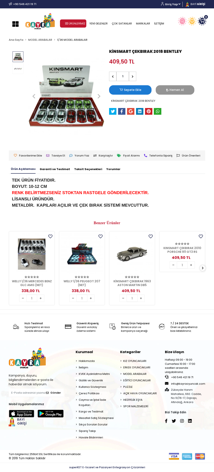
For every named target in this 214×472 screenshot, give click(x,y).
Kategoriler (130, 352)
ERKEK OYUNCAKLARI (136, 367)
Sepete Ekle (123, 90)
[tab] (23, 169)
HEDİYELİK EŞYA (133, 400)
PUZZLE (128, 387)
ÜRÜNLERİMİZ (75, 23)
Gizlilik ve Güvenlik (91, 380)
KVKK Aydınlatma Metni (94, 374)
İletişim (83, 367)
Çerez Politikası (89, 393)
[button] (172, 4)
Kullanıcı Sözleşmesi (92, 387)
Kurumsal (84, 352)
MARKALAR (143, 23)
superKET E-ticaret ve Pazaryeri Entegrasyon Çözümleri (107, 467)
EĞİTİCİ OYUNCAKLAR (137, 380)
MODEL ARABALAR (134, 374)
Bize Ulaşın (174, 352)
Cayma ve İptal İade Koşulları (92, 402)
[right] (205, 268)
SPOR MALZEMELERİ (135, 406)
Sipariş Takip (87, 431)
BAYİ (195, 4)
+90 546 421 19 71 (179, 377)
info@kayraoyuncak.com (185, 384)
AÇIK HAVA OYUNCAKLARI (140, 393)
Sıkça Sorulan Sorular (93, 424)
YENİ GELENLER (98, 23)
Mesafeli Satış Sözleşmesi (96, 418)
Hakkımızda (87, 361)
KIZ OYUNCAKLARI (134, 361)
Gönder (53, 393)
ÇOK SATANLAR (122, 23)
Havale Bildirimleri (91, 437)
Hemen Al (152, 90)
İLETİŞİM (159, 23)
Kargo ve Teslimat (91, 411)
